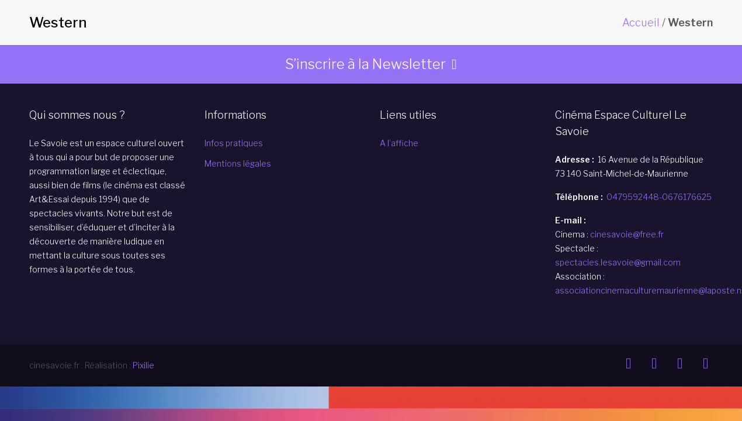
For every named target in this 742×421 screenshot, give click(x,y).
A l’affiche (399, 143)
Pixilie (143, 365)
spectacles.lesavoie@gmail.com (618, 262)
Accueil (641, 22)
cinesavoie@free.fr (627, 234)
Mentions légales (237, 163)
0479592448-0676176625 (659, 197)
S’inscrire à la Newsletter (365, 64)
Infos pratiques (233, 143)
